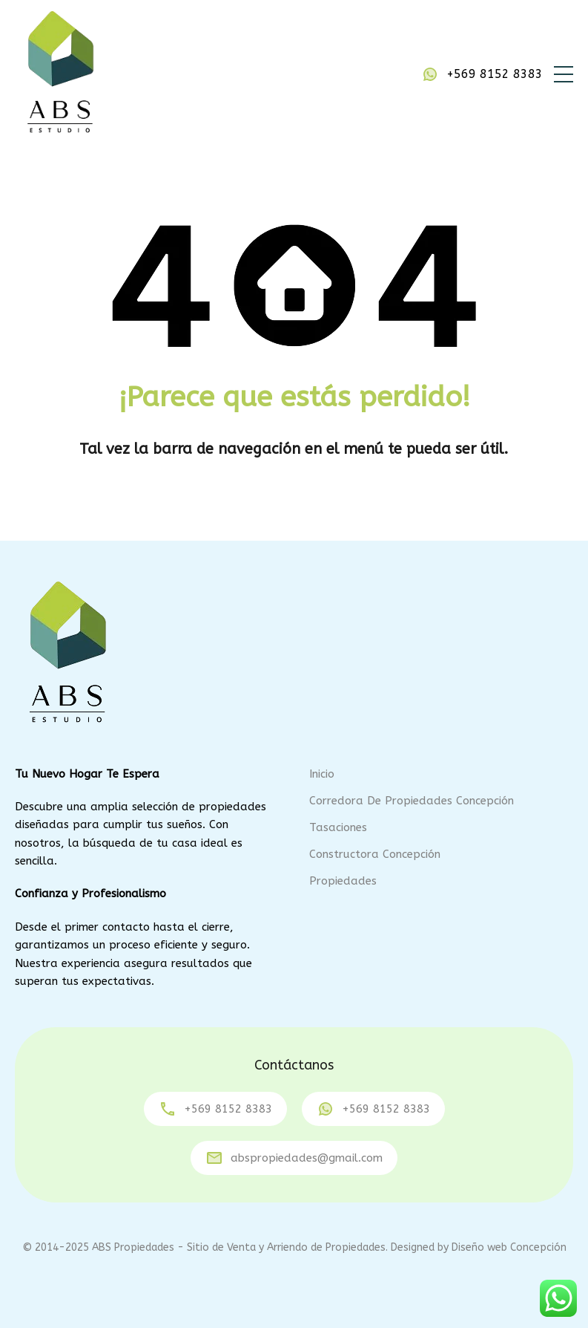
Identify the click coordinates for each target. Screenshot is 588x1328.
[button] (563, 74)
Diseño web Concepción (509, 1247)
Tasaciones (338, 827)
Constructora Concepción (374, 854)
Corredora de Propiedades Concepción (411, 800)
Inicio (321, 774)
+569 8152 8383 (494, 74)
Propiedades (343, 881)
